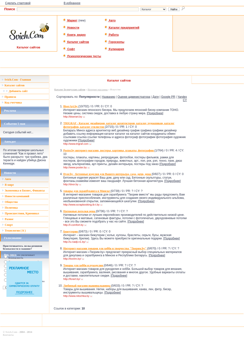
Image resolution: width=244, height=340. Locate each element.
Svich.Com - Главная (16, 79)
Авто (110, 20)
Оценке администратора (133, 96)
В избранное (72, 3)
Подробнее (155, 113)
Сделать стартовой (17, 3)
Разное (7, 219)
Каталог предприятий (121, 27)
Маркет (70, 20)
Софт (69, 49)
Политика (10, 207)
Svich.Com (11, 331)
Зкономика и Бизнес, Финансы (23, 190)
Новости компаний (15, 196)
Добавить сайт (15, 91)
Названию (108, 96)
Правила (9, 96)
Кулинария (114, 49)
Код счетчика (12, 102)
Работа (111, 34)
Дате (155, 96)
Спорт (7, 225)
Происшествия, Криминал (20, 213)
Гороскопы (114, 42)
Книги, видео (74, 34)
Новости (71, 27)
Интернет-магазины (98, 89)
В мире (8, 184)
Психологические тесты (82, 56)
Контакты (8, 334)
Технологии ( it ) (14, 230)
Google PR (168, 96)
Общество (10, 202)
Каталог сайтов (76, 42)
